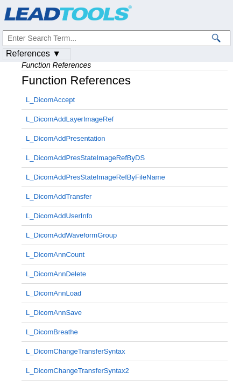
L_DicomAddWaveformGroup (71, 235)
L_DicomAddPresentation (65, 138)
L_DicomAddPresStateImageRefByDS (85, 158)
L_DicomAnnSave (54, 313)
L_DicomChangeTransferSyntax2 (77, 371)
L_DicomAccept (50, 100)
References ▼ (33, 53)
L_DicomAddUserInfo (59, 216)
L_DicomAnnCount (55, 254)
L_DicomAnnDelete (56, 274)
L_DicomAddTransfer (58, 196)
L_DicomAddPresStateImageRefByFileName (95, 177)
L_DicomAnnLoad (53, 293)
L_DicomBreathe (52, 332)
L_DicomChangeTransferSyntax (75, 351)
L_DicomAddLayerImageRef (70, 119)
